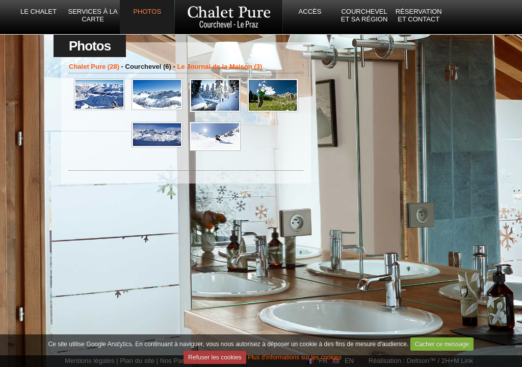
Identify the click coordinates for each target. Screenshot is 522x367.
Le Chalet (38, 11)
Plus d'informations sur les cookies (295, 357)
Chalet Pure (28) (94, 66)
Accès (310, 11)
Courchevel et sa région (364, 15)
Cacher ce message (442, 344)
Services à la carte (92, 15)
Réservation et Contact (419, 15)
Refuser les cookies (215, 357)
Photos (147, 11)
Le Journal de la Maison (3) (219, 66)
